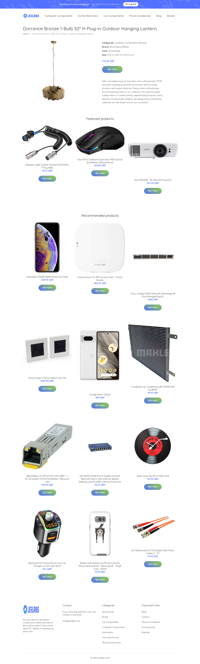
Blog (159, 16)
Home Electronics (88, 16)
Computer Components (58, 16)
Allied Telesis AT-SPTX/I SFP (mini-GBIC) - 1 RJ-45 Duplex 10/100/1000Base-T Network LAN (47, 480)
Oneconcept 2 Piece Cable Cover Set (47, 379)
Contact (145, 618)
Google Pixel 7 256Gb (100, 396)
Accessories (108, 613)
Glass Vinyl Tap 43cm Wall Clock (153, 477)
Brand (170, 16)
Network (142, 44)
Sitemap (146, 633)
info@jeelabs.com (71, 622)
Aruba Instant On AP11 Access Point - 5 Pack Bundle (100, 280)
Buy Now (112, 71)
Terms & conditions (151, 623)
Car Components (114, 16)
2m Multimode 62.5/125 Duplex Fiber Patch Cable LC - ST (152, 553)
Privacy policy (148, 628)
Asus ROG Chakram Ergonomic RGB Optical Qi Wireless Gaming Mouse (100, 162)
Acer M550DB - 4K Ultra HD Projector (153, 181)
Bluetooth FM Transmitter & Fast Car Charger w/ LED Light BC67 (47, 566)
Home (26, 35)
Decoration (107, 633)
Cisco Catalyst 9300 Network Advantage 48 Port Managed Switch (152, 296)
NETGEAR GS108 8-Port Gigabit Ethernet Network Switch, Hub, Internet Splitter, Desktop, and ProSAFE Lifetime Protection (100, 480)
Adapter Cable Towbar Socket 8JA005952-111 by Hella (47, 168)
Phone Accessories (140, 16)
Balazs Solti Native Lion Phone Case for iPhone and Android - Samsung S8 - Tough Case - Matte (100, 567)
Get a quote (130, 4)
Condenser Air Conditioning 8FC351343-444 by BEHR (152, 389)
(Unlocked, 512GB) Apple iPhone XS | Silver (47, 278)
